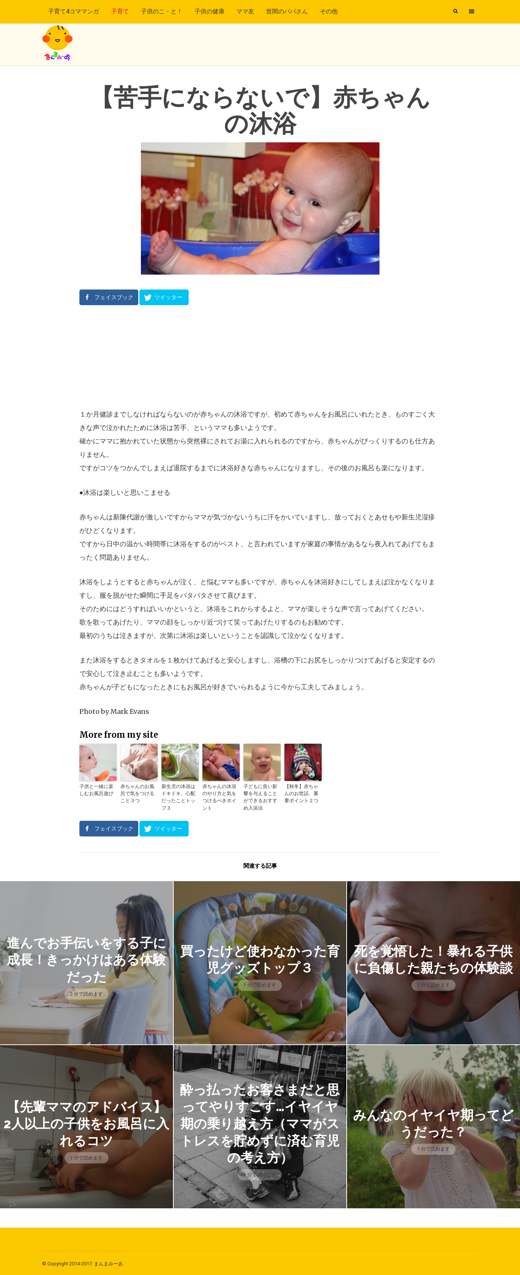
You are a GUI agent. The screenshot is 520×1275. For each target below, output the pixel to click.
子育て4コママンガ (73, 11)
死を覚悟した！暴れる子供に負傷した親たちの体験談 (433, 957)
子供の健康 (209, 11)
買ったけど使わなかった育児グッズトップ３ (260, 957)
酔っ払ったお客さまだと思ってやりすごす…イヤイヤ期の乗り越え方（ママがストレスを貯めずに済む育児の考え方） (260, 1121)
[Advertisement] (260, 356)
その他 (329, 11)
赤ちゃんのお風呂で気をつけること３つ (138, 792)
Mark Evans (129, 711)
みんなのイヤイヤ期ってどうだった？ (433, 1121)
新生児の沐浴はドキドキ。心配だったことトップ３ (179, 792)
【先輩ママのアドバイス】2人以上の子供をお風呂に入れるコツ (86, 1121)
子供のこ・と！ (162, 11)
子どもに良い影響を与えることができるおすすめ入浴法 (261, 796)
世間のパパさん (287, 11)
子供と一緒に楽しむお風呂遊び (97, 789)
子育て (120, 11)
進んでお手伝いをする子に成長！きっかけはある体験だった (86, 957)
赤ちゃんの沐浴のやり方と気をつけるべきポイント (220, 792)
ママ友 (245, 11)
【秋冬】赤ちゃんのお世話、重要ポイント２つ (302, 792)
